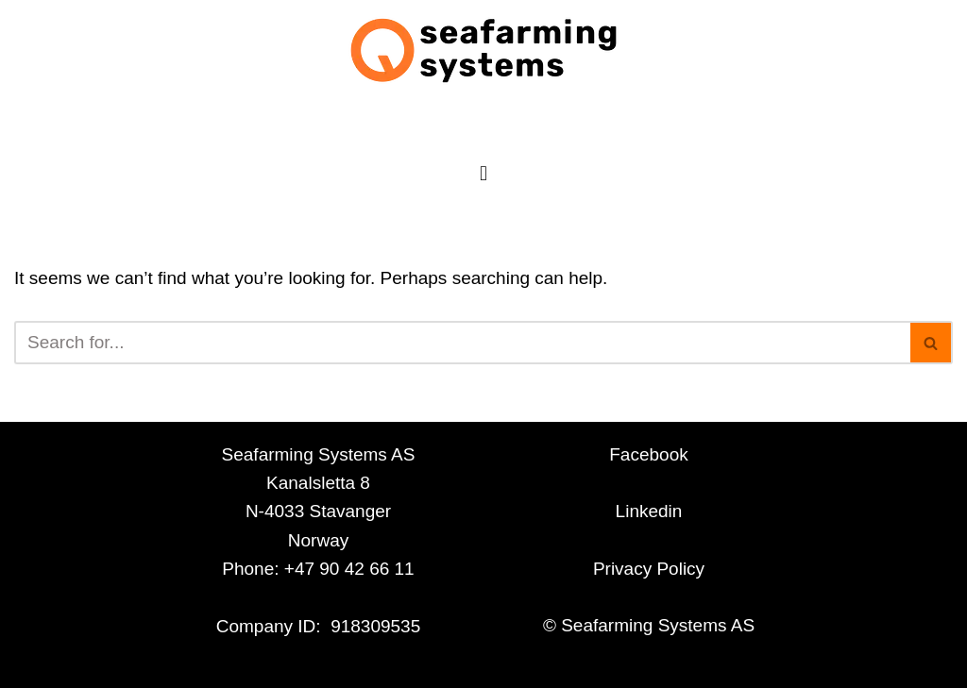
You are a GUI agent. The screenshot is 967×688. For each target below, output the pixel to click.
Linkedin (649, 511)
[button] (483, 173)
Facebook (648, 454)
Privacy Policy (648, 569)
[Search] (462, 342)
